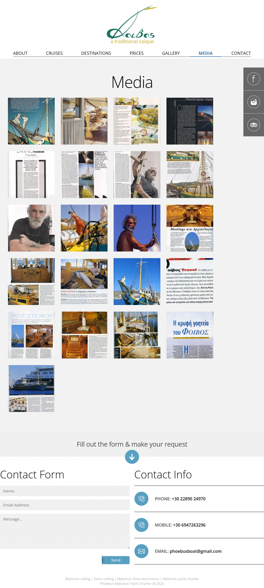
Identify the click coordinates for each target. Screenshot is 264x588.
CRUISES (54, 53)
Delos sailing (104, 578)
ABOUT (20, 53)
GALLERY (171, 53)
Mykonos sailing (77, 578)
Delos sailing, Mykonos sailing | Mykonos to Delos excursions (132, 24)
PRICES (137, 53)
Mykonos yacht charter (181, 578)
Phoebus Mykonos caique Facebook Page (253, 79)
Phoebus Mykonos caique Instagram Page (253, 102)
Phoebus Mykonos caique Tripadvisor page (253, 125)
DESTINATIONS (96, 53)
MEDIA (206, 53)
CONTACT (241, 53)
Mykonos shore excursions (138, 578)
